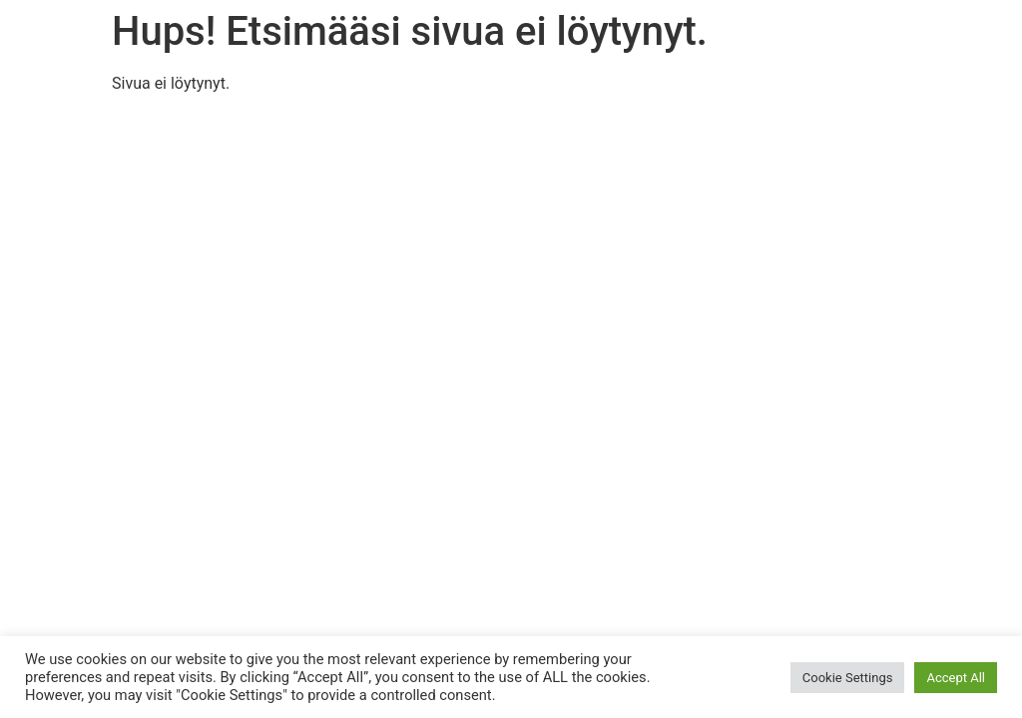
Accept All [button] (955, 677)
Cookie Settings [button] (847, 677)
